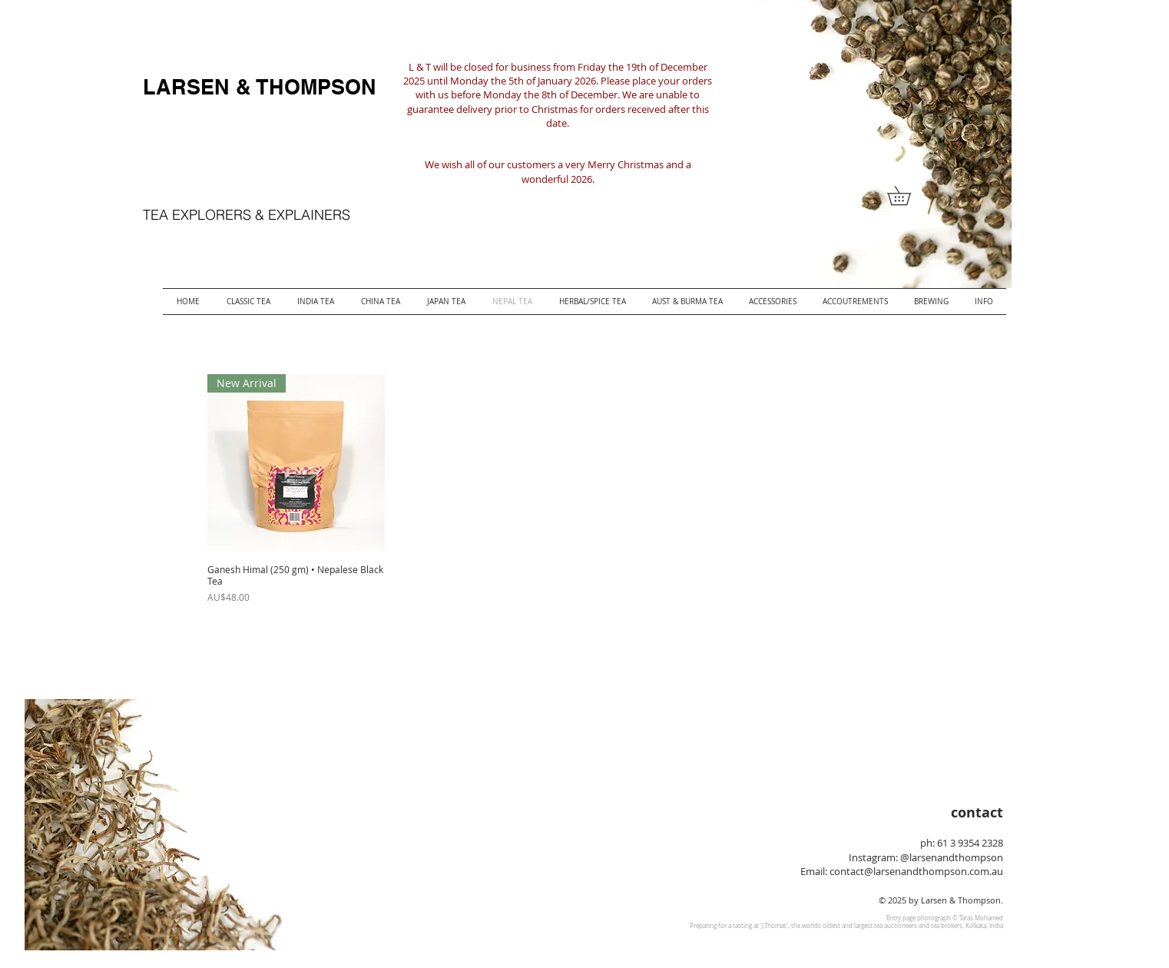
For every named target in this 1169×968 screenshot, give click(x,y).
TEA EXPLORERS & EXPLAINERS (246, 215)
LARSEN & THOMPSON (259, 87)
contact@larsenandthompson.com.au (916, 871)
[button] (908, 195)
